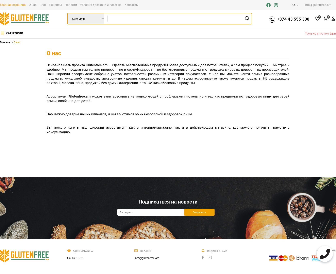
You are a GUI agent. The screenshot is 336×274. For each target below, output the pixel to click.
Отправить (199, 212)
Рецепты (55, 5)
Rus (290, 5)
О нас (33, 5)
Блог (42, 5)
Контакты (131, 5)
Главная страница (13, 5)
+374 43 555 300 (292, 20)
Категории (12, 33)
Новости (71, 5)
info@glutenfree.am (318, 5)
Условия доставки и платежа (100, 5)
